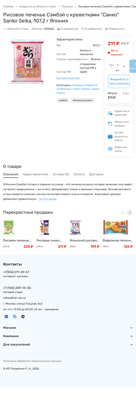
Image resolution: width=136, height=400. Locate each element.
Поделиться (115, 29)
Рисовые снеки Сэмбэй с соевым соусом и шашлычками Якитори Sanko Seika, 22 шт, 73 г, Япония (49, 241)
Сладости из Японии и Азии (37, 6)
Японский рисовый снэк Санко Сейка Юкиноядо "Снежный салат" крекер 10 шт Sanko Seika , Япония (84, 241)
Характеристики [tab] (35, 174)
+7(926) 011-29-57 (16, 272)
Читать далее (48, 199)
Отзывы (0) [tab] (61, 174)
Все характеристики (68, 78)
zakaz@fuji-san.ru (14, 297)
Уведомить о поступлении (119, 81)
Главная (8, 6)
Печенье (67, 6)
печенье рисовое (82, 100)
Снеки (61, 92)
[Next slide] (130, 212)
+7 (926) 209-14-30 (17, 288)
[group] (28, 62)
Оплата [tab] (79, 174)
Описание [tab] (10, 174)
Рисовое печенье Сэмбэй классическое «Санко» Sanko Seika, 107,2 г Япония (16, 241)
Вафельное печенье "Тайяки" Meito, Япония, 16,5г (117, 241)
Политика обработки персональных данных (32, 361)
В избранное (91, 29)
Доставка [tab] (96, 174)
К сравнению (67, 29)
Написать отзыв (15, 29)
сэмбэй (63, 100)
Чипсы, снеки (90, 89)
